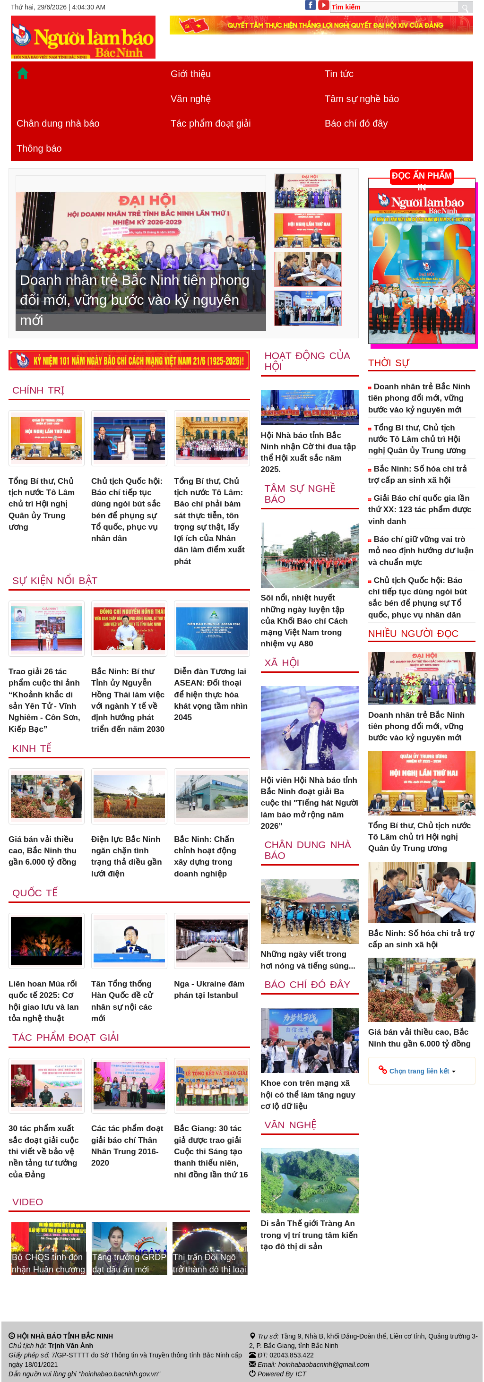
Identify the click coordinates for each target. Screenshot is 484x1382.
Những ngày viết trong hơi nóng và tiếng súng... (308, 960)
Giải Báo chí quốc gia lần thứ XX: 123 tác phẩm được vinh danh (420, 510)
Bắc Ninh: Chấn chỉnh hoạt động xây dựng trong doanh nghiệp (205, 856)
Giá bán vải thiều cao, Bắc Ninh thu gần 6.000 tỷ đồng (43, 851)
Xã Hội (282, 662)
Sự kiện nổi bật (54, 580)
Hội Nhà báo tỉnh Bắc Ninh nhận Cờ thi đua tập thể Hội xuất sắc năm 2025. (308, 452)
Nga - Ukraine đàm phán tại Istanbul (209, 989)
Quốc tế (35, 892)
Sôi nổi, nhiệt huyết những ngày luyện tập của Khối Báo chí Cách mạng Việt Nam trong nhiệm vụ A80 (304, 620)
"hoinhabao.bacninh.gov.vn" (119, 1374)
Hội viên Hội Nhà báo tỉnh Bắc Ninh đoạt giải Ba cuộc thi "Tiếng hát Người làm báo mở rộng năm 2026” (309, 803)
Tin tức (339, 74)
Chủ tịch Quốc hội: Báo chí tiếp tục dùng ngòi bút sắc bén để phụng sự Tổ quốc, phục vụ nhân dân (127, 510)
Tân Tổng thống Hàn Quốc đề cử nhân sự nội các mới (122, 1001)
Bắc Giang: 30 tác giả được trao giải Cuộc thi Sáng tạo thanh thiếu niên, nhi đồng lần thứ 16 (211, 1151)
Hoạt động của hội (307, 361)
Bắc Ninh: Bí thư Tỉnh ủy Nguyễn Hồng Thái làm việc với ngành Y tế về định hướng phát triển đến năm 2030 (127, 700)
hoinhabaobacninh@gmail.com (323, 1364)
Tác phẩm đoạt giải (211, 123)
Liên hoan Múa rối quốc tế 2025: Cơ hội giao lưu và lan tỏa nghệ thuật (44, 1001)
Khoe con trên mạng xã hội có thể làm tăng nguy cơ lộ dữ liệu (308, 1095)
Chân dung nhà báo (58, 123)
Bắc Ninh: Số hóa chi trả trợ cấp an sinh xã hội (417, 474)
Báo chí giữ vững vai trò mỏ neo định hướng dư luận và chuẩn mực (421, 551)
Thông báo (39, 148)
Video (27, 1201)
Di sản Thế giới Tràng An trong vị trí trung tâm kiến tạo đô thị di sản (309, 1235)
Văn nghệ (191, 99)
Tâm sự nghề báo (362, 99)
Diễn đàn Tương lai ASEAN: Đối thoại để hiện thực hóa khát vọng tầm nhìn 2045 (211, 694)
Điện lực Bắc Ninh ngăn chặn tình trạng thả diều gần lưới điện (126, 856)
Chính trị (38, 390)
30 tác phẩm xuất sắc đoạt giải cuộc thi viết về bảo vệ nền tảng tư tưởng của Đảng (44, 1151)
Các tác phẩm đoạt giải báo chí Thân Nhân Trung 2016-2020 (127, 1145)
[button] (417, 1070)
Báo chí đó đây (356, 123)
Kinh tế (32, 748)
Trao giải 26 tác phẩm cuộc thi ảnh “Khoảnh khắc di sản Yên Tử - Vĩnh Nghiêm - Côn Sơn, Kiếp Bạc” (44, 700)
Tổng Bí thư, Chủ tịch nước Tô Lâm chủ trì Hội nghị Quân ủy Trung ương (42, 504)
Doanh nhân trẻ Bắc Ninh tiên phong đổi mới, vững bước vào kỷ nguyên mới (419, 398)
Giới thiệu (191, 74)
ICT (300, 1374)
